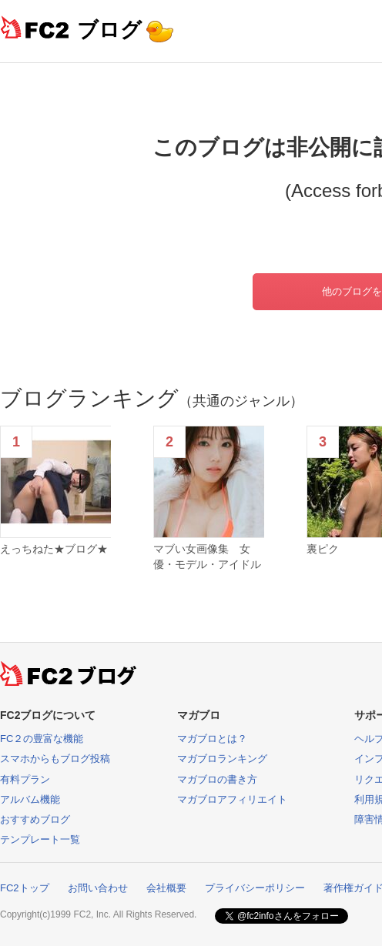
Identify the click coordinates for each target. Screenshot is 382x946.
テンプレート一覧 (40, 839)
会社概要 (166, 888)
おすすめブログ (35, 819)
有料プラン (25, 779)
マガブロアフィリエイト (232, 799)
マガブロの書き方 (217, 779)
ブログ (109, 30)
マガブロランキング (222, 758)
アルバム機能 (30, 799)
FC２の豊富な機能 (41, 738)
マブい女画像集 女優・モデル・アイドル (207, 556)
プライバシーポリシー (255, 888)
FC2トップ (24, 888)
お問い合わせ (98, 888)
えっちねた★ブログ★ (54, 549)
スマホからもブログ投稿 (55, 758)
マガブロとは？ (212, 738)
